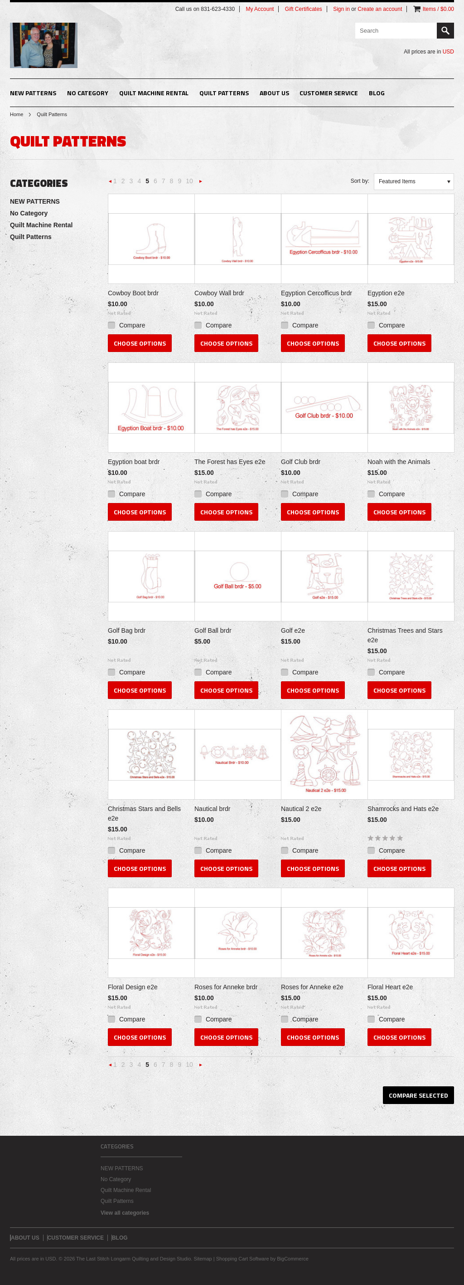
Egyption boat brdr (134, 461)
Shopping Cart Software (242, 1258)
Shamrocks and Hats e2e (403, 808)
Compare (132, 325)
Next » (200, 184)
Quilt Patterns (224, 93)
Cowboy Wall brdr (219, 293)
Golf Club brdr (300, 461)
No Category (87, 93)
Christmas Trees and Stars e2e (405, 635)
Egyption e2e (386, 293)
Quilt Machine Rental (153, 93)
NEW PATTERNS (33, 93)
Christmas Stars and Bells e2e (144, 813)
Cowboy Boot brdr (133, 293)
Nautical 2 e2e (301, 808)
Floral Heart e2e (390, 987)
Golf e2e (293, 630)
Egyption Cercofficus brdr (316, 293)
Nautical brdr (212, 808)
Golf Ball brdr (213, 630)
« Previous (110, 184)
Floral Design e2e (133, 987)
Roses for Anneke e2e (312, 987)
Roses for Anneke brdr (225, 987)
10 (189, 181)
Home (16, 114)
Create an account (380, 9)
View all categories (125, 1213)
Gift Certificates (303, 9)
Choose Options (140, 343)
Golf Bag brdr (126, 630)
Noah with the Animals (398, 461)
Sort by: (360, 181)
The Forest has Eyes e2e (229, 461)
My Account (260, 9)
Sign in (341, 9)
